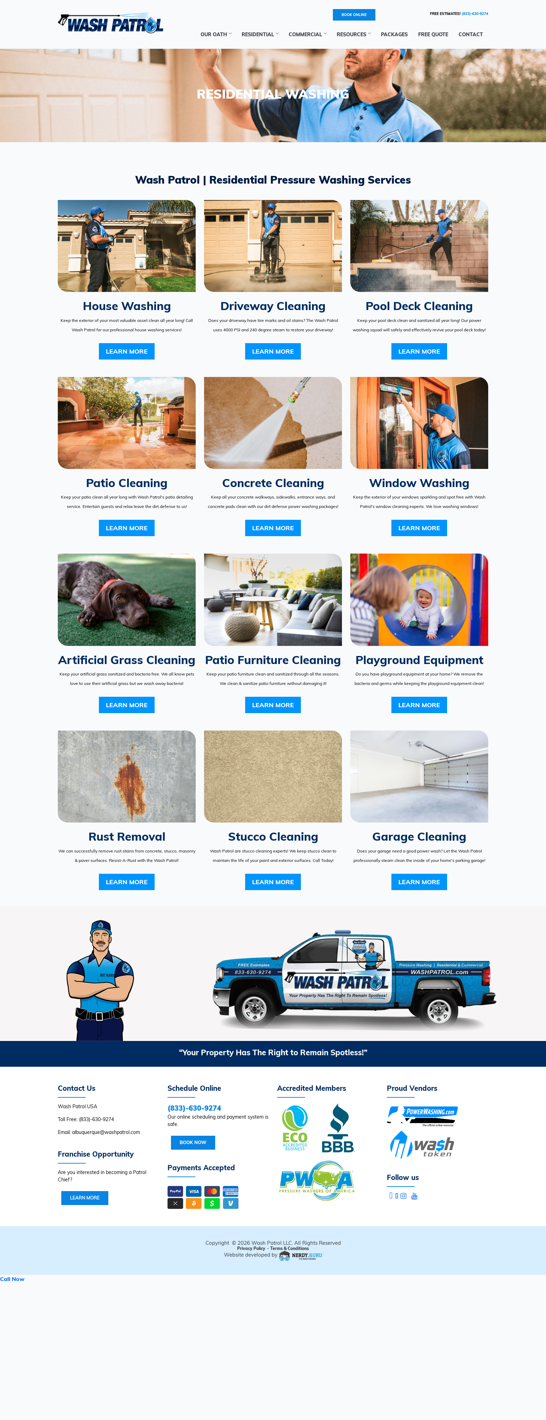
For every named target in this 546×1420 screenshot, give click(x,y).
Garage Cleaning (419, 836)
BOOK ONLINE (354, 15)
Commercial (307, 34)
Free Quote (433, 34)
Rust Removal (126, 836)
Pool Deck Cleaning (419, 306)
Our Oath (216, 34)
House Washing (127, 306)
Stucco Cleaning (273, 836)
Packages (394, 34)
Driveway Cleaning (273, 306)
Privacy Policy (251, 1248)
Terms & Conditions (289, 1248)
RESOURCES (353, 34)
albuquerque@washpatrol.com (106, 1132)
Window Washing (419, 483)
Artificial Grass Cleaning (126, 660)
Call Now (12, 1278)
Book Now (193, 1142)
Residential (260, 34)
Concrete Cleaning (273, 483)
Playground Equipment (419, 660)
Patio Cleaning (126, 483)
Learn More (127, 351)
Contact (471, 34)
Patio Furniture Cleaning (273, 660)
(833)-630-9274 (475, 13)
